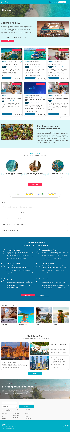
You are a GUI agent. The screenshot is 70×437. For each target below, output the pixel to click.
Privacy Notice (13, 410)
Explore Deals (8, 40)
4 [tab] (12, 58)
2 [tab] (10, 58)
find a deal (62, 2)
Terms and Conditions (16, 409)
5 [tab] (13, 58)
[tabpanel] (12, 54)
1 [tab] (9, 58)
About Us (42, 295)
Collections (23, 2)
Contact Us (27, 295)
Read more (35, 373)
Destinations (16, 2)
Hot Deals (39, 2)
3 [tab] (11, 58)
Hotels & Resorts (32, 2)
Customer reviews (35, 184)
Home (11, 2)
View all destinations (63, 328)
